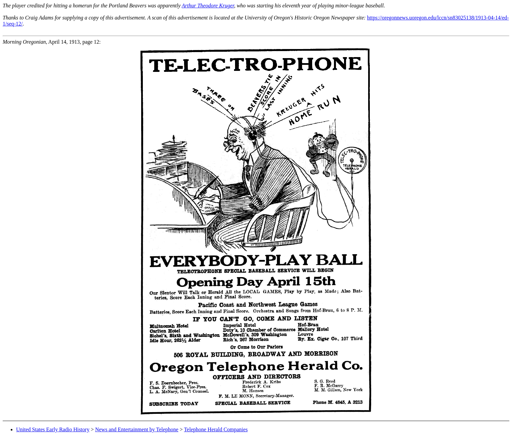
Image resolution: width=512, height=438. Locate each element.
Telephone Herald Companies (216, 429)
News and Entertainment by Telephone (136, 429)
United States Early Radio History (53, 429)
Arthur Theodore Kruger (208, 5)
